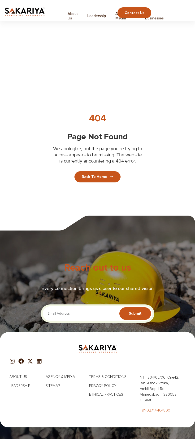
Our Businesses (154, 15)
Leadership (96, 16)
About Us (73, 15)
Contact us (134, 12)
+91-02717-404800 (155, 410)
